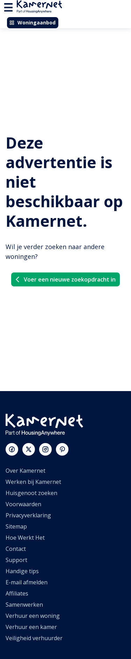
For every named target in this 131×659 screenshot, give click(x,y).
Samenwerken (24, 604)
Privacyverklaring (28, 515)
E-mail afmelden (27, 582)
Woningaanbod (32, 22)
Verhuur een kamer (31, 627)
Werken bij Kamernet (33, 482)
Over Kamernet (25, 470)
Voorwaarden (23, 504)
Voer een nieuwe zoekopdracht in (65, 279)
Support (16, 560)
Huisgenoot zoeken (31, 493)
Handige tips (22, 571)
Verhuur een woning (33, 616)
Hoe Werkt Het (25, 537)
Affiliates (17, 593)
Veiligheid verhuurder (34, 638)
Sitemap (16, 526)
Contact (16, 549)
